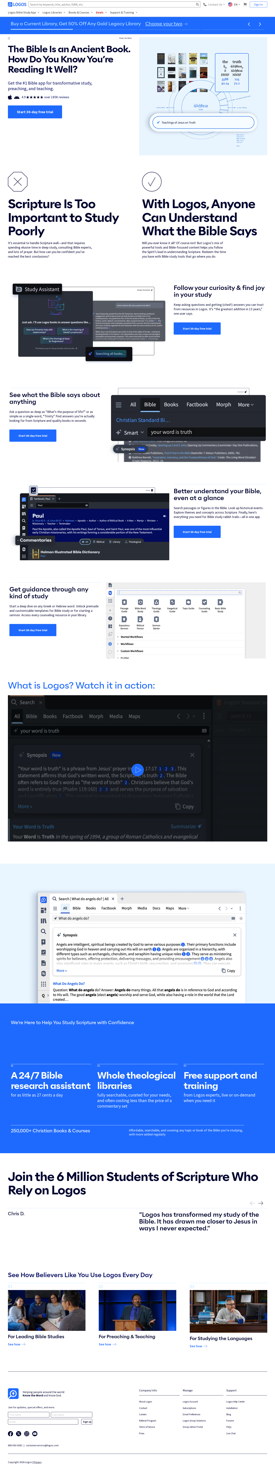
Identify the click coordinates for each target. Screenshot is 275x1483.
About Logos (145, 1401)
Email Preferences (191, 1414)
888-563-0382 (15, 1445)
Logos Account (190, 1401)
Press (141, 1433)
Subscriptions (189, 1408)
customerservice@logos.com (42, 1445)
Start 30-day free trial (35, 112)
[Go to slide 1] (42, 29)
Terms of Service (147, 1427)
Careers (142, 1414)
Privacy (38, 1462)
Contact (143, 1408)
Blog (228, 1414)
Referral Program (147, 1420)
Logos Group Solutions (194, 1420)
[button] (249, 24)
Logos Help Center (235, 1401)
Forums (230, 1420)
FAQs (228, 1427)
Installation (232, 1408)
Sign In (258, 4)
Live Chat (231, 1433)
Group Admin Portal (193, 1427)
